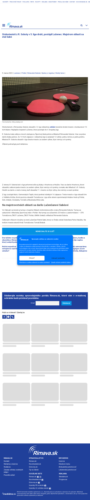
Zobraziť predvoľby (58, 258)
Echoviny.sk (33, 467)
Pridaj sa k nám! (63, 2)
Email (33, 303)
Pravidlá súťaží (9, 475)
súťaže (52, 127)
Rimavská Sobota (33, 73)
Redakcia (7, 467)
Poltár (24, 73)
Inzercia (62, 461)
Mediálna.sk (63, 477)
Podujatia (25, 2)
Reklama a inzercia (11, 464)
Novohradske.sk (81, 2)
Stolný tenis (59, 73)
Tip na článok (34, 470)
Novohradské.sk (35, 464)
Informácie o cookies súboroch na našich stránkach (34, 262)
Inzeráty (5, 2)
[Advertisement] (45, 54)
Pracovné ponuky (15, 2)
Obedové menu (64, 464)
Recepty (38, 2)
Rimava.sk (32, 461)
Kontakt (72, 2)
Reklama (44, 2)
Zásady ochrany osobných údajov (61, 262)
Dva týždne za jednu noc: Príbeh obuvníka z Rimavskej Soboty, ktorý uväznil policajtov (15, 240)
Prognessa (63, 479)
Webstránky (52, 2)
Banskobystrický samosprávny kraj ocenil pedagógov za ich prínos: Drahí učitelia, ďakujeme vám (74, 249)
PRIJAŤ (32, 258)
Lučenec (17, 73)
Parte (32, 2)
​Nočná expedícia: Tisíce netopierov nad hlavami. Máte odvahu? (14, 248)
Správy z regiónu (48, 73)
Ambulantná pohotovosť (68, 467)
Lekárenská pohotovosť (68, 470)
